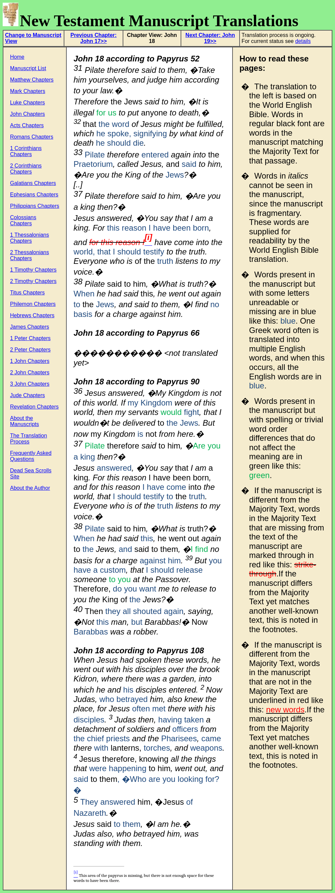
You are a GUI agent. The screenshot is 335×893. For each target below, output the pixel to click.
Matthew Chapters (32, 80)
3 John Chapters (29, 384)
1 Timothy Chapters (33, 270)
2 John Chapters (29, 372)
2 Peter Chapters (30, 349)
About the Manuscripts (24, 421)
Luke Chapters (27, 102)
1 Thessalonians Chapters (29, 238)
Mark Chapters (27, 91)
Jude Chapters (27, 395)
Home (17, 57)
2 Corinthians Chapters (26, 169)
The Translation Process (28, 438)
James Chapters (29, 327)
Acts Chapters (27, 125)
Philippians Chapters (34, 206)
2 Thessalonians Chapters (29, 255)
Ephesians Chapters (34, 194)
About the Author (30, 488)
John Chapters (27, 114)
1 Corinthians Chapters (26, 151)
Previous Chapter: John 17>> (93, 38)
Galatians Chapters (33, 183)
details (303, 41)
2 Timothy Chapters (33, 281)
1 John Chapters (29, 361)
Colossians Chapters (23, 220)
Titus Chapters (27, 292)
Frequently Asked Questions (31, 456)
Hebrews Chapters (32, 315)
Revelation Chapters (34, 407)
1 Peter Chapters (30, 338)
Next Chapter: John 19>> (210, 38)
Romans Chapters (31, 137)
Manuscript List (28, 68)
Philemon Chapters (33, 304)
